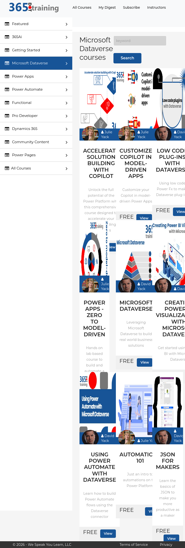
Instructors (156, 7)
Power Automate (36, 89)
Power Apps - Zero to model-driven (94, 319)
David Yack (144, 286)
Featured (36, 24)
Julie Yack (106, 134)
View (144, 218)
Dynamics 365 (36, 128)
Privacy (166, 544)
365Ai (36, 37)
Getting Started (36, 50)
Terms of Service (133, 544)
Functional (36, 102)
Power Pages (36, 155)
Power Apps (36, 76)
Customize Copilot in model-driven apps (135, 164)
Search (127, 58)
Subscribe (131, 7)
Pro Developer (36, 115)
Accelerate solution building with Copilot (101, 164)
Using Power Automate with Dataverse (99, 467)
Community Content (36, 142)
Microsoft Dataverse (36, 63)
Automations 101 (140, 458)
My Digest (107, 7)
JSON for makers (167, 461)
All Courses (82, 7)
